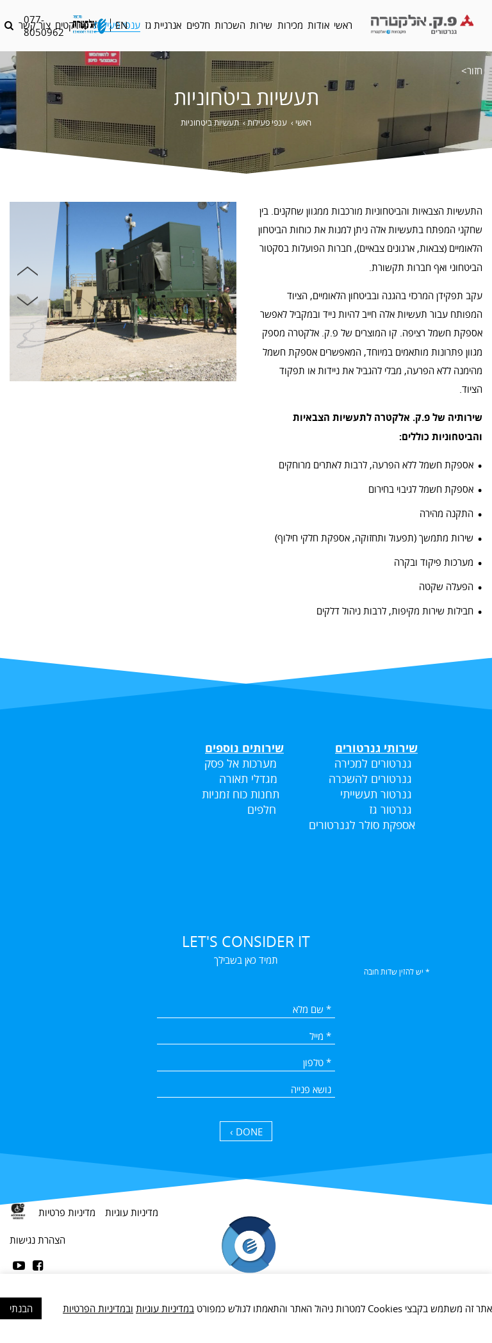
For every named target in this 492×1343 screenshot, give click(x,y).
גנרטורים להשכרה (370, 778)
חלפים (261, 809)
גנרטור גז (389, 809)
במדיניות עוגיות (165, 1308)
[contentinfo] (246, 1266)
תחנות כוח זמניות (240, 794)
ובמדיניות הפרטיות (98, 1308)
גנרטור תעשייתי (376, 794)
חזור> (471, 70)
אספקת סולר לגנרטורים (362, 824)
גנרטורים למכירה (373, 763)
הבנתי (21, 1308)
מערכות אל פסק (240, 763)
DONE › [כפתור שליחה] (246, 1131)
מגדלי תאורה (248, 778)
